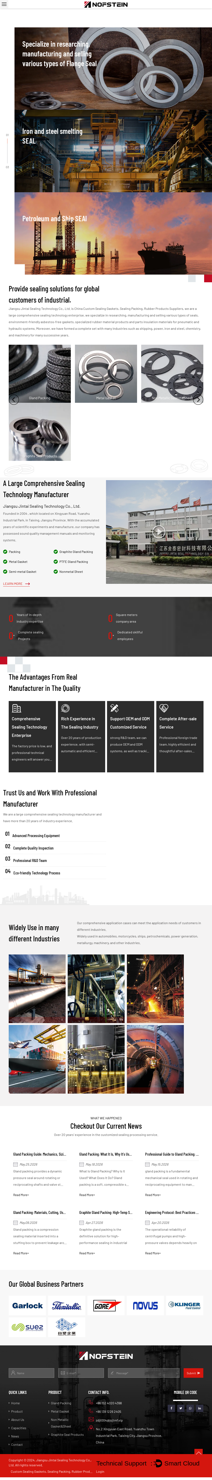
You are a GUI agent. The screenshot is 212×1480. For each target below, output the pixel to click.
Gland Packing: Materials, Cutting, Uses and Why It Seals (55, 1214)
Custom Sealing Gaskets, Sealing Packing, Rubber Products (52, 1474)
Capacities (17, 1430)
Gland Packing (59, 1405)
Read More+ (22, 1196)
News (14, 1439)
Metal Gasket (58, 1414)
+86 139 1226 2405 (104, 1413)
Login (100, 1474)
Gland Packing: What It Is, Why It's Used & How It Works (120, 1154)
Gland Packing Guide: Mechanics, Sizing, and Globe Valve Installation (63, 1154)
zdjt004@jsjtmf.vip (105, 1422)
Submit (193, 1375)
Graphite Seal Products (66, 1437)
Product (16, 1414)
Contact (16, 1447)
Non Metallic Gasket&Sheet (59, 1425)
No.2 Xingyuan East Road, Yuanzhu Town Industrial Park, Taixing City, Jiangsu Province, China (125, 1437)
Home (14, 1405)
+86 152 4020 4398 (105, 1404)
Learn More (16, 583)
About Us (16, 1422)
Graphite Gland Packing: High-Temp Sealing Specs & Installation (126, 1214)
